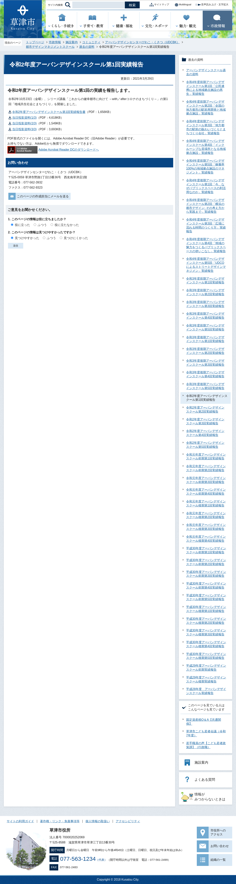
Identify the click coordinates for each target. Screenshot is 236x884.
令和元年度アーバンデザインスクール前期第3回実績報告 (206, 480)
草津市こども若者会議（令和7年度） (206, 733)
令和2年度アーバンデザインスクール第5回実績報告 (205, 444)
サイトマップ (158, 4)
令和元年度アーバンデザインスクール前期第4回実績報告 (206, 491)
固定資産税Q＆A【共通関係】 (203, 721)
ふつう (42, 224)
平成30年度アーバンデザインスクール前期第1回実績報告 (206, 550)
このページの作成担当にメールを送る (43, 196)
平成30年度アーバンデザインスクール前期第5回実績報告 (206, 597)
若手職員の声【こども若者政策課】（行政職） (206, 745)
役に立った (22, 224)
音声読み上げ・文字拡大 (211, 4)
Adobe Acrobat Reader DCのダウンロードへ (53, 149)
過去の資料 (86, 46)
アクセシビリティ (128, 821)
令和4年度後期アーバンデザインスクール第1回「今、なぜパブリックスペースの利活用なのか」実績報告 (206, 186)
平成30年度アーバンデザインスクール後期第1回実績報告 (206, 609)
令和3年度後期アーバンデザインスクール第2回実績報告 (205, 350)
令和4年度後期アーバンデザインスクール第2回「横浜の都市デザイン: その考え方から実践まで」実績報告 (205, 205)
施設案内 (71, 42)
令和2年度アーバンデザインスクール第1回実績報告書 (49, 112)
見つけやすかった (27, 238)
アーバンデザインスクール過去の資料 (206, 72)
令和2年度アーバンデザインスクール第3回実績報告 (205, 421)
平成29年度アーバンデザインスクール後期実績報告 (206, 679)
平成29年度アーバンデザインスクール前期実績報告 (206, 667)
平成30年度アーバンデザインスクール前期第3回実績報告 (206, 574)
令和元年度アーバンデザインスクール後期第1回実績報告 (206, 503)
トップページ (35, 42)
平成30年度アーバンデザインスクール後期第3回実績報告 (206, 632)
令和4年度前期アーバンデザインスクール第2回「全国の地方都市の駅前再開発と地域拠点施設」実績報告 (206, 107)
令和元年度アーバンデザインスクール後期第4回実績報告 (206, 538)
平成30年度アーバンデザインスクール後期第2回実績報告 (206, 620)
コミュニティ (91, 42)
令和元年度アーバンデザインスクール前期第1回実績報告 (206, 456)
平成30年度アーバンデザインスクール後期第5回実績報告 (206, 656)
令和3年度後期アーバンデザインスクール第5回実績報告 (205, 386)
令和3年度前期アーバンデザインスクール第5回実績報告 (205, 327)
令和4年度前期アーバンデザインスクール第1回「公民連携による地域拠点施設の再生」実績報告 (205, 87)
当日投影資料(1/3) (24, 117)
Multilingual (182, 4)
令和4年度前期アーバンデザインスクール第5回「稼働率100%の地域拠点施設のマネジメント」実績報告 (205, 166)
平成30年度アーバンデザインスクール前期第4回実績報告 (206, 585)
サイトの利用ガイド (20, 821)
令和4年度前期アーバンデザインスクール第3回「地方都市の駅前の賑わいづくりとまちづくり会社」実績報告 (206, 127)
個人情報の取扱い (97, 821)
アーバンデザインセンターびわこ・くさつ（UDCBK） (142, 42)
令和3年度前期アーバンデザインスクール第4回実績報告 (205, 315)
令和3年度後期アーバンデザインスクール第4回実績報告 (205, 374)
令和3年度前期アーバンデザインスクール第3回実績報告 (205, 304)
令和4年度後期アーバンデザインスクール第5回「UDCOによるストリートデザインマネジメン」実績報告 (206, 264)
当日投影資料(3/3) (24, 129)
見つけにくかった (76, 238)
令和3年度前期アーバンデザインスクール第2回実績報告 (205, 292)
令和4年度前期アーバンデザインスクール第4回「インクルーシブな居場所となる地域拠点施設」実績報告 (206, 146)
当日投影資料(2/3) (24, 123)
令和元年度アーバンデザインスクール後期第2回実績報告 (206, 515)
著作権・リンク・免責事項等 (60, 821)
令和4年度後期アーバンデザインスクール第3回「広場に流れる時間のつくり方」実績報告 (206, 225)
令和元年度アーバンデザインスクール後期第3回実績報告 (206, 526)
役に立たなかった (67, 224)
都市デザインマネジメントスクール (50, 46)
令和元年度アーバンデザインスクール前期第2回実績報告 (206, 468)
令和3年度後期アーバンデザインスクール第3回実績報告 (205, 362)
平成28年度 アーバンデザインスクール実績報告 (206, 691)
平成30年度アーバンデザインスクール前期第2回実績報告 (206, 562)
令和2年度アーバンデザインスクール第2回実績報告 (205, 409)
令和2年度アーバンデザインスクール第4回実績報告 (205, 433)
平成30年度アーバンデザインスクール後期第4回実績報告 (206, 644)
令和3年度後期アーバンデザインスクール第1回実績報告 (205, 339)
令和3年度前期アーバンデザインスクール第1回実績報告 (205, 280)
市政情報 (55, 42)
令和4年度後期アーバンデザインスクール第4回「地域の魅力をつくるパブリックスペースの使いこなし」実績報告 (206, 245)
